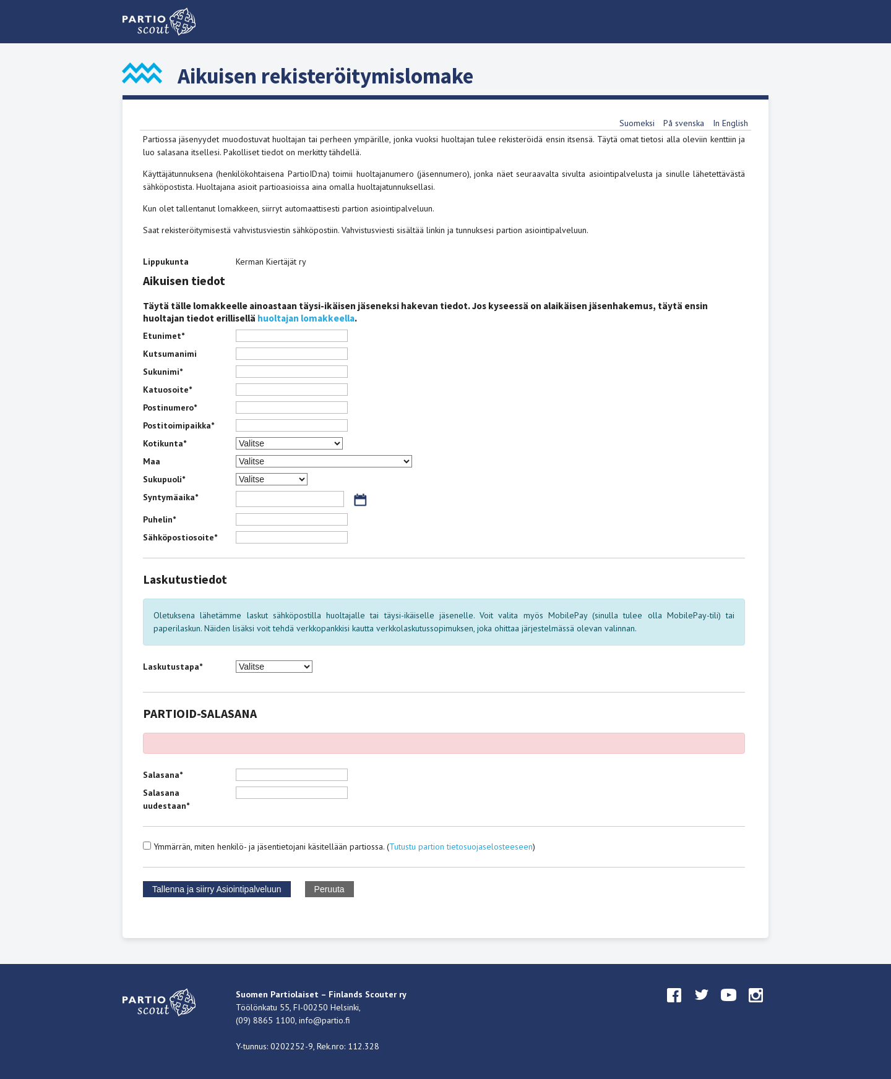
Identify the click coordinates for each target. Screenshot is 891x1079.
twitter (701, 1006)
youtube (729, 1006)
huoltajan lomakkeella (306, 318)
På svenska (683, 123)
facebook (674, 1006)
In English (730, 123)
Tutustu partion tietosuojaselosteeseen (461, 846)
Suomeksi (637, 123)
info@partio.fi (324, 1020)
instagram (756, 1006)
